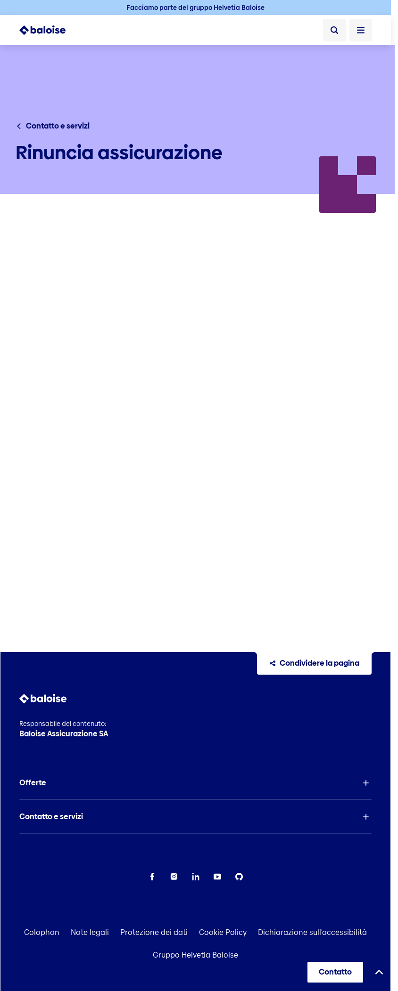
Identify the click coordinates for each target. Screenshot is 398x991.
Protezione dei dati (154, 932)
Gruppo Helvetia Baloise (195, 955)
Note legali (90, 932)
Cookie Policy (223, 932)
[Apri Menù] (360, 30)
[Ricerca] (334, 30)
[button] (195, 783)
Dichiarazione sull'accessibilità (312, 932)
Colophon (41, 932)
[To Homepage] (42, 30)
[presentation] (195, 415)
